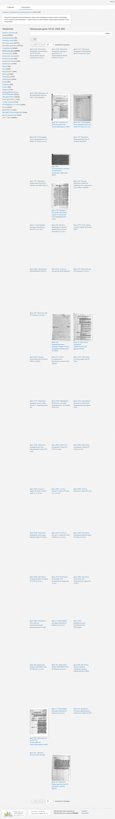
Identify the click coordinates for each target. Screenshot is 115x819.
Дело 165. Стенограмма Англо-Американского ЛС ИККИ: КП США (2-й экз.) (38, 139)
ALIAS (4, 107)
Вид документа (7, 71)
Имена (4, 74)
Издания (5, 89)
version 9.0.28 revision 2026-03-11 (39, 813)
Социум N (5, 84)
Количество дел (7, 58)
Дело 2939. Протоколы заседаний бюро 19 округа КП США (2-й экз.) (39, 579)
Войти (112, 1)
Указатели (25, 7)
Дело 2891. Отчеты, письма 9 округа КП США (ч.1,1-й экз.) (60, 491)
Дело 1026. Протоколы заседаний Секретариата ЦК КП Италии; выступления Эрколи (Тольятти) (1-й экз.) (38, 53)
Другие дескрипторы (9, 115)
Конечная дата (7, 53)
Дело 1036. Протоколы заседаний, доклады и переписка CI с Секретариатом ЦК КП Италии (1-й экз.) (60, 53)
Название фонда (8, 38)
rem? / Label (6, 117)
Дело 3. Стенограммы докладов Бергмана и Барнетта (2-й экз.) (59, 623)
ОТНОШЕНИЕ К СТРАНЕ (11, 104)
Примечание (6, 64)
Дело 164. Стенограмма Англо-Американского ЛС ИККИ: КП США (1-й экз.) (82, 124)
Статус (4, 87)
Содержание (6, 48)
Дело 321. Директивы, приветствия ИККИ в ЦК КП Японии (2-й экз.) (60, 667)
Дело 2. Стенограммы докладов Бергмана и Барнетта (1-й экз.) (37, 227)
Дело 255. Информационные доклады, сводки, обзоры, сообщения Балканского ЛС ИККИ (61, 346)
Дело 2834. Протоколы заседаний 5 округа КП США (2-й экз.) (81, 447)
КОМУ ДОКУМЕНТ (8, 99)
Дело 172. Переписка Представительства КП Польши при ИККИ (82, 139)
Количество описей (9, 56)
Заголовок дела (7, 43)
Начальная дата (25, 12)
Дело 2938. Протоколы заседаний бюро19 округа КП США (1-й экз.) (82, 535)
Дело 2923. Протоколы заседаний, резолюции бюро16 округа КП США (38, 535)
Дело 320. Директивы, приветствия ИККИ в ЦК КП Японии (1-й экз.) (38, 667)
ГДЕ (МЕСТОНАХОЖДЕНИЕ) (12, 112)
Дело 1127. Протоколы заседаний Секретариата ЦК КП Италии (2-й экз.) (82, 51)
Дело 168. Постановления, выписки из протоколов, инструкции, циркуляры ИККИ (60, 171)
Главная (10, 7)
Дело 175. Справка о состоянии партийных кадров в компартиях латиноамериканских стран (59, 215)
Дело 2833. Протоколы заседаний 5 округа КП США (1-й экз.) (60, 447)
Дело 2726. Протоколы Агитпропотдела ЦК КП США (81, 359)
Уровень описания (8, 33)
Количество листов (9, 61)
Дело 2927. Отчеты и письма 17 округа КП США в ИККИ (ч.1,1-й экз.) (61, 535)
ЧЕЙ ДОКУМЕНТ (8, 97)
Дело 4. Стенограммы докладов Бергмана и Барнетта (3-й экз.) (59, 711)
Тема (4, 69)
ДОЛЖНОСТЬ (7, 110)
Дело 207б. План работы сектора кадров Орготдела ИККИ (83, 227)
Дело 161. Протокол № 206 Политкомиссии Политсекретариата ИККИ (61, 124)
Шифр (4, 35)
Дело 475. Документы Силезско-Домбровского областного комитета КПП (83, 711)
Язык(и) (5, 66)
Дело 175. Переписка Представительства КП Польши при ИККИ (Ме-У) (39, 183)
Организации (6, 79)
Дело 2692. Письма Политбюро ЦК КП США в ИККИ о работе (39, 359)
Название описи (7, 40)
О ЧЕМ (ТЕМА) (7, 102)
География (6, 77)
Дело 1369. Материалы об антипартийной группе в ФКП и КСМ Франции (39, 95)
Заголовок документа (9, 45)
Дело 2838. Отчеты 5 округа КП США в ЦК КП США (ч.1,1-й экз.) (38, 491)
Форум (4, 82)
